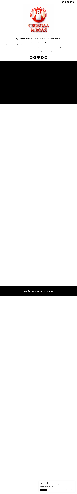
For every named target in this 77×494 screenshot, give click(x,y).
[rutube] (71, 2)
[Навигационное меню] (3, 1)
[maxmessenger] (63, 2)
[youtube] (73, 2)
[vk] (65, 2)
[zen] (68, 2)
